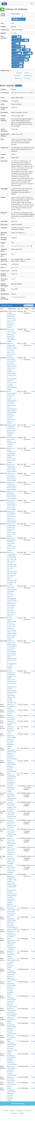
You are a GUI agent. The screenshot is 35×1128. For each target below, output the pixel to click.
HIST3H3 (14, 246)
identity (27, 78)
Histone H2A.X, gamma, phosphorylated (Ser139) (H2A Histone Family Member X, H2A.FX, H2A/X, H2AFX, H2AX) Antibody (11, 455)
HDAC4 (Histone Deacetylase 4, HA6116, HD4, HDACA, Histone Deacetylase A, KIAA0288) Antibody (11, 430)
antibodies (17, 75)
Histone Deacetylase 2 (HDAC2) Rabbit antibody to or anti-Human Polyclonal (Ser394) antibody (12, 766)
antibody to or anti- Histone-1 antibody (11, 706)
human (33, 311)
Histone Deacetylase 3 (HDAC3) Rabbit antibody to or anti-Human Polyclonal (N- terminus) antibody (12, 974)
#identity (22, 1113)
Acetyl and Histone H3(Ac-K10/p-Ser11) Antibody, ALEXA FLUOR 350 (11, 796)
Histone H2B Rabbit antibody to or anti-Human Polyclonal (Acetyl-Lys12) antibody (12, 1012)
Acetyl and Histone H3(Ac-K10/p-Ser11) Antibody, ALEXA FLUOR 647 (11, 833)
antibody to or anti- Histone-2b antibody (11, 711)
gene (27, 72)
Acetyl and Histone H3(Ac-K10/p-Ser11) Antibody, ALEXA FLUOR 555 (11, 815)
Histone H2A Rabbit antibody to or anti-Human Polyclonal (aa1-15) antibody (12, 911)
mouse (33, 1054)
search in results (28, 305)
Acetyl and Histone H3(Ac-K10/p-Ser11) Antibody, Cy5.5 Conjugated (11, 869)
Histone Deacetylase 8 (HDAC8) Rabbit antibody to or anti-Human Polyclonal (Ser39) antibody (12, 1046)
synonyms (18, 78)
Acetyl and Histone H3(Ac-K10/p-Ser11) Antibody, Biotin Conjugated (11, 842)
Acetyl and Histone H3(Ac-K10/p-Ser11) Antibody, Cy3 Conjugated (11, 851)
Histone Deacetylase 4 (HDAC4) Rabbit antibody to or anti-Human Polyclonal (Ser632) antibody (12, 1028)
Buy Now (19, 19)
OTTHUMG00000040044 (18, 297)
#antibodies (19, 1110)
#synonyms (14, 1113)
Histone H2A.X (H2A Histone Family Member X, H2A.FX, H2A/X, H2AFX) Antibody (12, 468)
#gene (12, 1110)
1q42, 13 (14, 267)
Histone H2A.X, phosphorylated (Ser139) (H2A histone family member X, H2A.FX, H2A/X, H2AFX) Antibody (11, 517)
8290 (13, 279)
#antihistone (28, 1110)
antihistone (27, 75)
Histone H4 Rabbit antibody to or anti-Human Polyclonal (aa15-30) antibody (12, 933)
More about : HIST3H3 (25, 246)
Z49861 (14, 274)
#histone (5, 1110)
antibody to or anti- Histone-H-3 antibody (11, 722)
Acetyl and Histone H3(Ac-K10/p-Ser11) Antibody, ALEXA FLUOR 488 (11, 805)
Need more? (18, 85)
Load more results (17, 1103)
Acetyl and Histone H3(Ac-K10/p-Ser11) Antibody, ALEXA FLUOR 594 (11, 824)
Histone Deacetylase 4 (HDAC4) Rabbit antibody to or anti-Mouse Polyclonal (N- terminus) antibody (12, 1059)
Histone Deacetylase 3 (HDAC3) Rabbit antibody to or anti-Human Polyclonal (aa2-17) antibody (11, 779)
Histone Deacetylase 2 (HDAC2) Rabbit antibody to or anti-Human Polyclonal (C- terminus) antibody (12, 753)
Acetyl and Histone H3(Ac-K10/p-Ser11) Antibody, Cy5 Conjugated (11, 860)
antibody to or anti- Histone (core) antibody (11, 717)
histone (19, 72)
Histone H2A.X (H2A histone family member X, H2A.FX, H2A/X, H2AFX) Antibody (11, 477)
